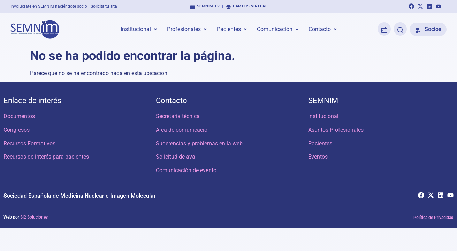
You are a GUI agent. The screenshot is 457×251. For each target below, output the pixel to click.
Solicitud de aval (176, 157)
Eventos (318, 157)
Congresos (16, 130)
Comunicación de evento (186, 170)
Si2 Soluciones (34, 217)
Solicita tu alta (104, 6)
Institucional (323, 116)
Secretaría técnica (178, 116)
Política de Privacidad (433, 218)
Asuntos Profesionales (336, 130)
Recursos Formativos (29, 143)
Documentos (19, 116)
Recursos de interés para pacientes (46, 157)
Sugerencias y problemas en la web (199, 143)
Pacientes (320, 143)
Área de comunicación (183, 130)
